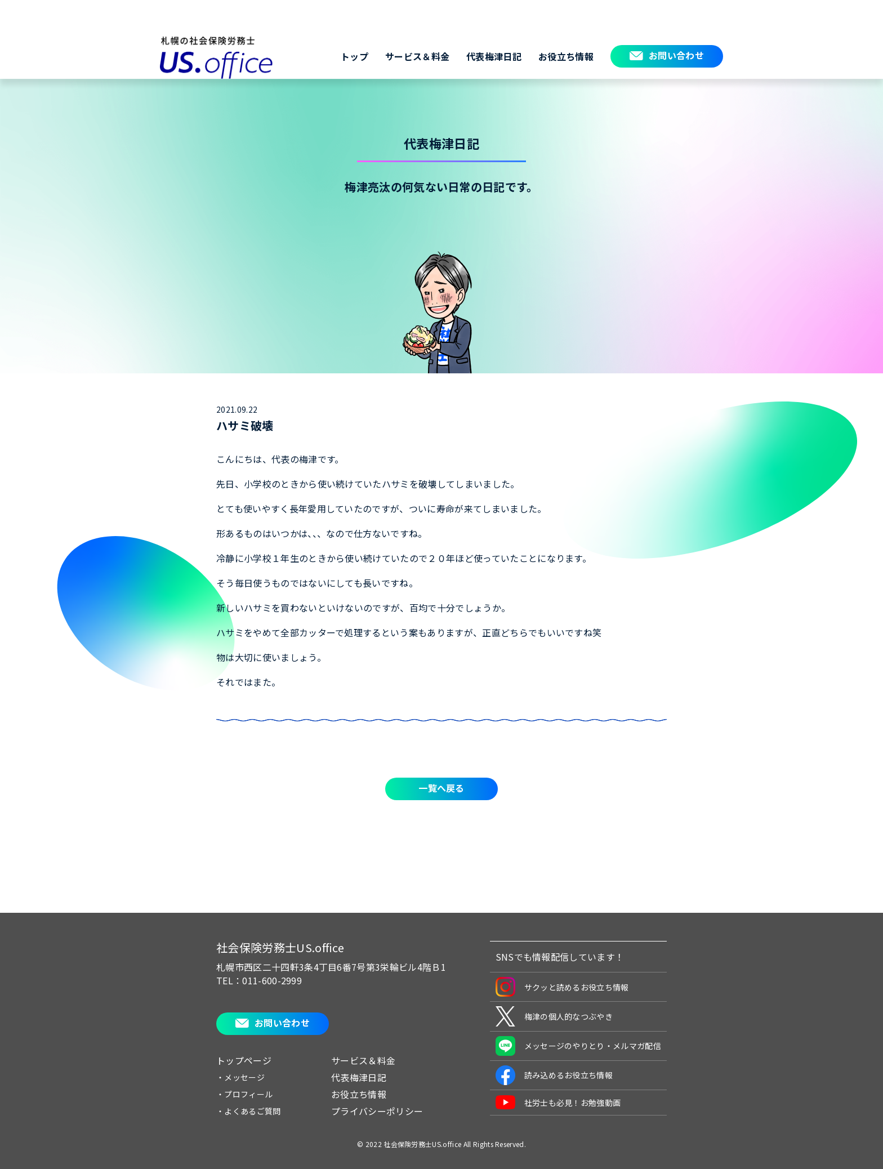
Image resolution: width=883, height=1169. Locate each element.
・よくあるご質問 (248, 1111)
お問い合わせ (676, 55)
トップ (354, 56)
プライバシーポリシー (377, 1111)
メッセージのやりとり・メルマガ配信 (578, 1046)
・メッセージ (240, 1077)
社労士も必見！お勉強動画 (558, 1102)
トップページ (243, 1060)
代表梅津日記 (493, 56)
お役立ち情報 (566, 56)
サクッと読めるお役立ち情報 (562, 987)
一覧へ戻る (441, 788)
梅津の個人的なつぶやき (554, 1016)
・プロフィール (244, 1094)
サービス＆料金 (417, 56)
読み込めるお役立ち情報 (554, 1075)
